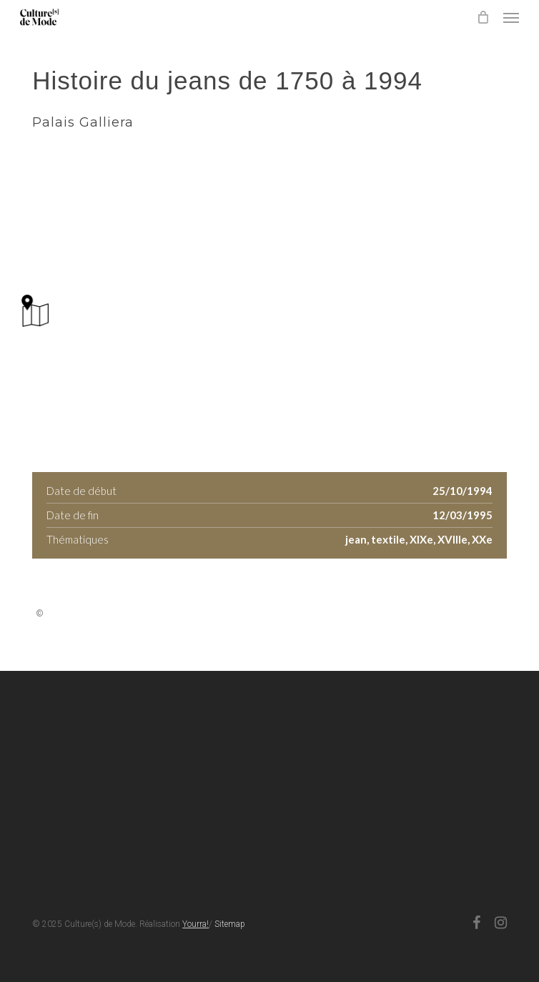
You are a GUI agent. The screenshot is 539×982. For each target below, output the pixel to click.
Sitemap (229, 924)
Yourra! (195, 924)
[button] (511, 17)
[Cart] (482, 17)
